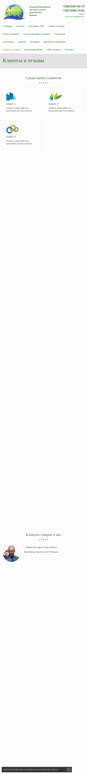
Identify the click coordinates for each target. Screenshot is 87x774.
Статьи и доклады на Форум (36, 34)
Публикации (8, 42)
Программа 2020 (36, 26)
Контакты (69, 50)
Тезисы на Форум (11, 34)
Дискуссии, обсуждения (55, 42)
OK (69, 769)
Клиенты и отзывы (11, 50)
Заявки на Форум (56, 26)
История (20, 26)
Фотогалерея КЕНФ (33, 50)
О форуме (7, 26)
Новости (22, 42)
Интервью (35, 42)
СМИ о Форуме (54, 50)
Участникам (59, 34)
